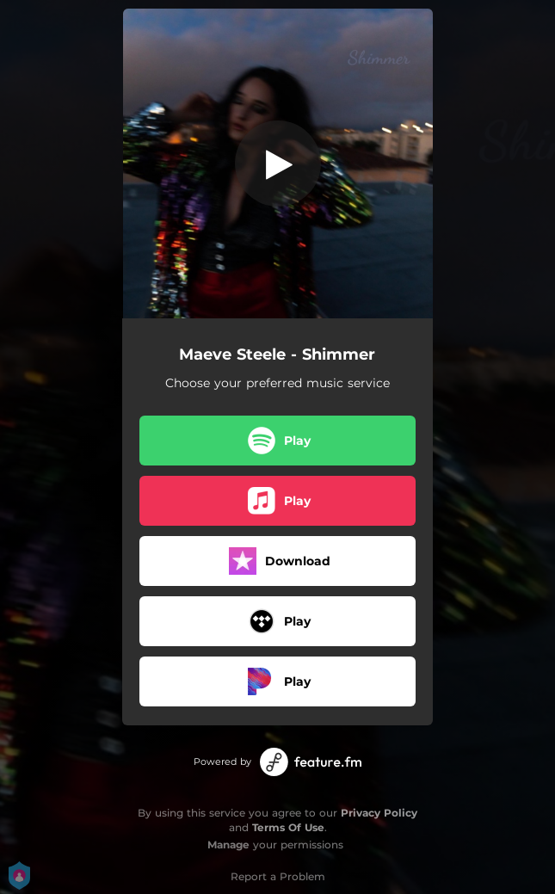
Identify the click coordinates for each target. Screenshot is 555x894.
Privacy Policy (379, 812)
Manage (228, 844)
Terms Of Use (288, 827)
